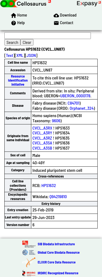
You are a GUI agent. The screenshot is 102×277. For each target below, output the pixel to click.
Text (9, 55)
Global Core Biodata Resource (58, 252)
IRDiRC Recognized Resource (58, 273)
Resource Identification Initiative (17, 80)
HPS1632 (48, 185)
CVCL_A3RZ (42, 137)
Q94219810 (58, 196)
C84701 (73, 102)
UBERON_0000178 (75, 95)
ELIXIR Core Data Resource (56, 262)
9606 (56, 120)
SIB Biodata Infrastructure (56, 244)
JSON (31, 55)
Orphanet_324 (82, 108)
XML (19, 55)
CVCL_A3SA (42, 142)
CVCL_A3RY (42, 132)
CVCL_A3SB (42, 147)
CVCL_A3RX (42, 127)
